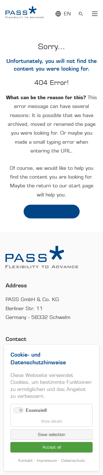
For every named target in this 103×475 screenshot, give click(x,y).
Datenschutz (73, 460)
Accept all (51, 447)
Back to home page (51, 212)
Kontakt (25, 460)
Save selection (51, 434)
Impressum (47, 460)
